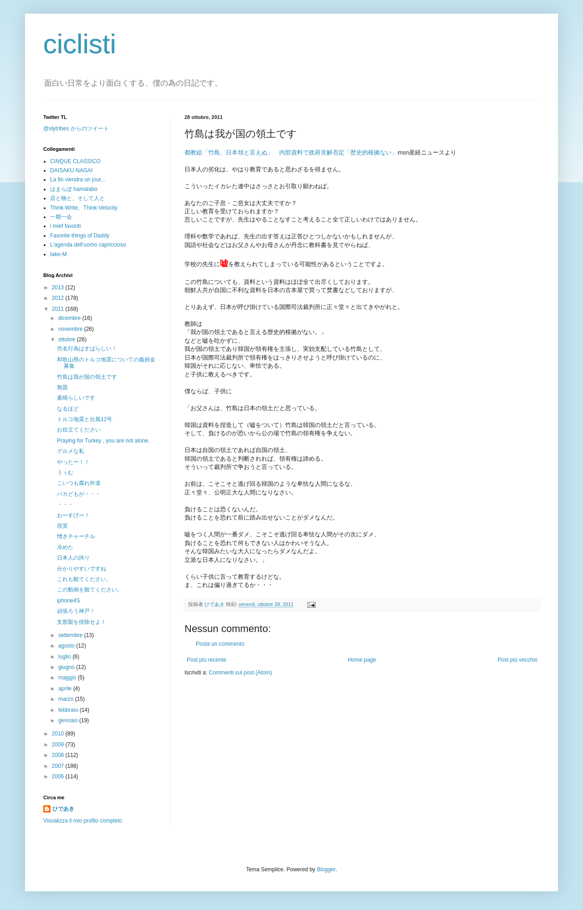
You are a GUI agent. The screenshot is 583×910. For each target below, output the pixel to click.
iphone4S (68, 600)
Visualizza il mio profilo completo (82, 820)
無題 (62, 387)
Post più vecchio (517, 660)
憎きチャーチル (76, 536)
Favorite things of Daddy (79, 235)
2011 (59, 309)
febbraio (69, 710)
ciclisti (79, 44)
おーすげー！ (73, 515)
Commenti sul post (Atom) (240, 672)
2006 (59, 776)
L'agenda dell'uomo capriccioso (88, 245)
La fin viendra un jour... (77, 179)
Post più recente (206, 660)
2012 (59, 298)
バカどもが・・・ (79, 494)
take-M (58, 254)
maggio (68, 677)
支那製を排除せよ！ (81, 622)
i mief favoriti (65, 226)
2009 (59, 744)
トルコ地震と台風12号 (84, 419)
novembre (71, 329)
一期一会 (61, 217)
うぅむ (65, 472)
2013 (59, 287)
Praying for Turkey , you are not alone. (103, 440)
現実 (62, 526)
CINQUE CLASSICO (75, 161)
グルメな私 (70, 451)
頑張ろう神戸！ (76, 611)
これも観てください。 (84, 579)
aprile (65, 688)
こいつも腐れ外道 (79, 483)
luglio (65, 656)
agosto (67, 646)
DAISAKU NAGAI (71, 170)
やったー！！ (73, 462)
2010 (59, 733)
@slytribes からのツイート (76, 128)
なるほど (68, 409)
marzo (66, 699)
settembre (71, 635)
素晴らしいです (76, 398)
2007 (59, 766)
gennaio (68, 720)
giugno (67, 667)
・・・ (65, 504)
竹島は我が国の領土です (87, 377)
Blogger (326, 869)
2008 (59, 755)
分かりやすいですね (81, 569)
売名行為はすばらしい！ (87, 348)
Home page (362, 660)
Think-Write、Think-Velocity (84, 208)
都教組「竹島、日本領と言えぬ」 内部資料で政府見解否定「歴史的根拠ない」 (291, 152)
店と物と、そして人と (77, 198)
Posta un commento (220, 644)
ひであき (215, 604)
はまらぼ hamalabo (73, 189)
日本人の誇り (73, 558)
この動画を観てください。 (90, 589)
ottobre (67, 339)
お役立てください (79, 430)
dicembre (70, 318)
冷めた (65, 547)
